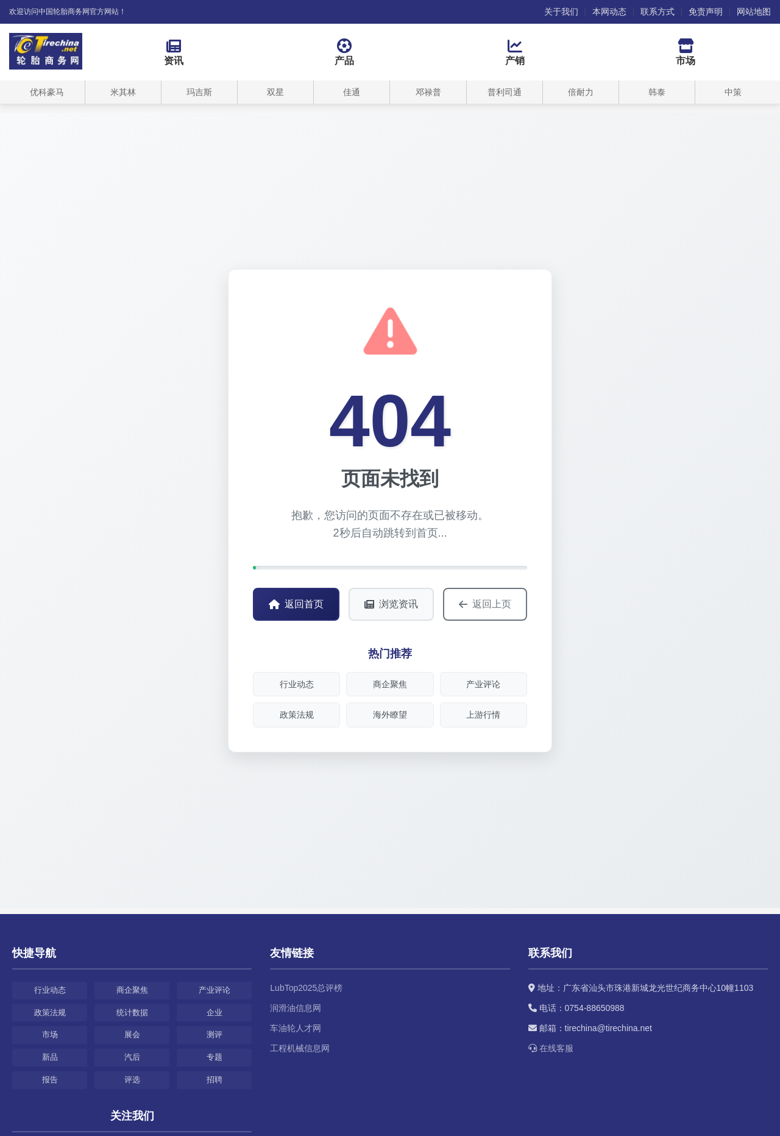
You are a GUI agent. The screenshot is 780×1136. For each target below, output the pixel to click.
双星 (275, 92)
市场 (50, 1034)
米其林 (123, 92)
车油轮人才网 (295, 1028)
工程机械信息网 (300, 1048)
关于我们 (561, 11)
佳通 (351, 92)
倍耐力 (581, 92)
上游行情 (483, 715)
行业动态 (297, 684)
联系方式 (657, 11)
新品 (50, 1057)
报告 (50, 1079)
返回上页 (485, 604)
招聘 (214, 1079)
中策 (733, 92)
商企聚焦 (390, 684)
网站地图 (754, 11)
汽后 (132, 1057)
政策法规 (297, 715)
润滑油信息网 (295, 1008)
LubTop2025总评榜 (306, 988)
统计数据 (132, 1012)
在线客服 (550, 1048)
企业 (214, 1012)
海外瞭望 (390, 715)
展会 (132, 1034)
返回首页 (296, 604)
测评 (214, 1034)
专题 (214, 1057)
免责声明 (706, 11)
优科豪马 (47, 92)
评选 (132, 1079)
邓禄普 (428, 92)
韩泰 (656, 92)
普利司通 (505, 92)
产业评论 (483, 684)
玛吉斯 (199, 92)
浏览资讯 (391, 604)
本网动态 (609, 11)
